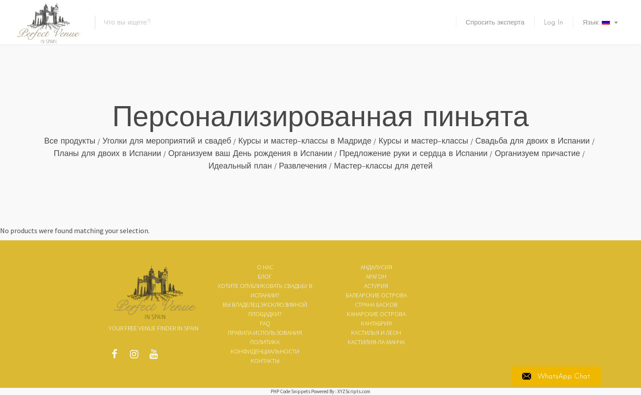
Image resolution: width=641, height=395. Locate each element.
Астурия (376, 286)
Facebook (114, 356)
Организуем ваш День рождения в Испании (250, 153)
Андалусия (376, 267)
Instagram (134, 356)
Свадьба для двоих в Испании (532, 140)
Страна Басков (376, 304)
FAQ (265, 323)
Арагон (376, 276)
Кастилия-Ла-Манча (376, 342)
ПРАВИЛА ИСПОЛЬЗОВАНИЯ (265, 333)
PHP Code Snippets (290, 391)
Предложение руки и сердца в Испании (413, 153)
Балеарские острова (376, 295)
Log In (553, 22)
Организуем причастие (537, 153)
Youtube (153, 356)
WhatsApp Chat (556, 376)
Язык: (596, 22)
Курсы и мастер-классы (423, 140)
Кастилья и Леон (376, 333)
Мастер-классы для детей (383, 165)
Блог (265, 276)
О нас (265, 267)
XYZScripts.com (353, 391)
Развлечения (303, 165)
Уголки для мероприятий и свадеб (166, 140)
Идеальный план (240, 165)
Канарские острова (376, 314)
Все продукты (69, 140)
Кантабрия (376, 323)
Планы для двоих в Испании (107, 153)
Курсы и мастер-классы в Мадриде (304, 140)
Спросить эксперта (495, 22)
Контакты (265, 361)
